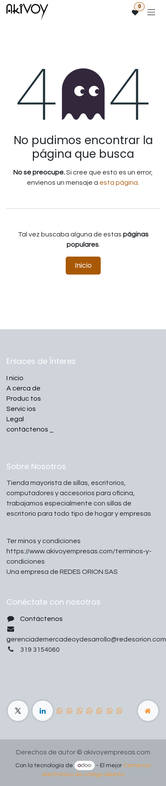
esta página (118, 182)
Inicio (83, 265)
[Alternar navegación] (151, 11)
